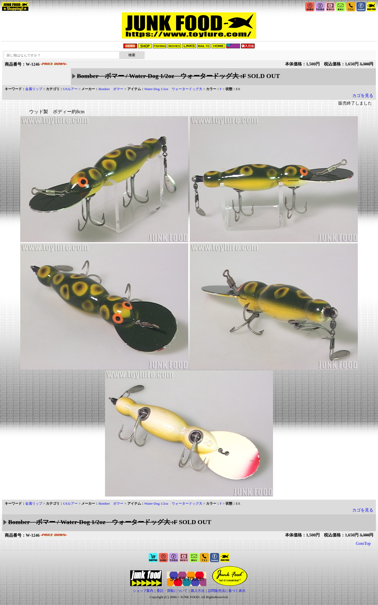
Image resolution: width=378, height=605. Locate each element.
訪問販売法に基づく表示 (226, 591)
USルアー (70, 89)
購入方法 (197, 591)
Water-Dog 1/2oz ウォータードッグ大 (173, 89)
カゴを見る (362, 95)
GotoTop (363, 543)
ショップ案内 (143, 591)
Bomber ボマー (110, 89)
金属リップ (33, 89)
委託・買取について (172, 591)
